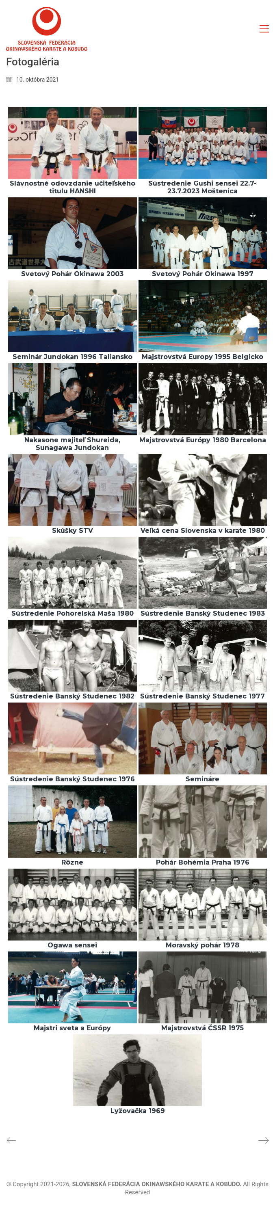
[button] (264, 29)
